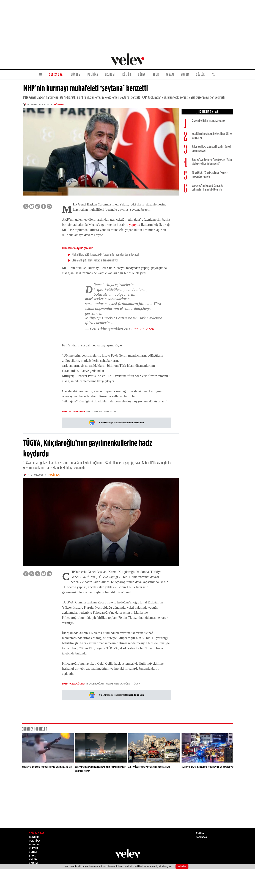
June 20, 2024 (142, 329)
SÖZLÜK (200, 74)
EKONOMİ (110, 74)
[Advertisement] (127, 25)
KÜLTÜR (126, 74)
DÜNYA (142, 74)
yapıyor (134, 224)
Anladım (182, 866)
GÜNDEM (76, 74)
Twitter (200, 833)
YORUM (185, 74)
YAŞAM (170, 74)
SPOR (156, 74)
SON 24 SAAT (56, 74)
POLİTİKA (92, 74)
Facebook (201, 837)
